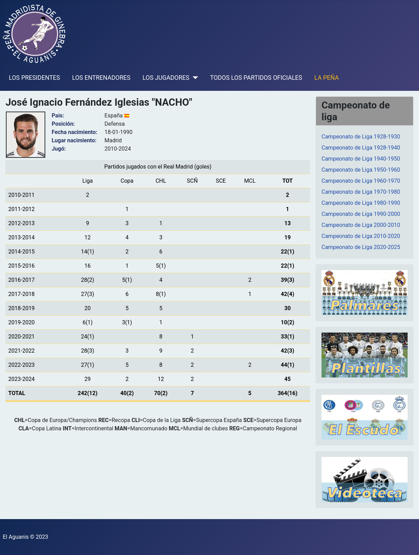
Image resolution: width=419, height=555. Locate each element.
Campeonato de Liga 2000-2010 (361, 225)
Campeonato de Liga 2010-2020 (361, 236)
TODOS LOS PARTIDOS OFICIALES (256, 77)
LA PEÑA (326, 77)
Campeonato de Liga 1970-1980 (361, 192)
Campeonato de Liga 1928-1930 (361, 136)
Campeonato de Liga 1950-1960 (361, 169)
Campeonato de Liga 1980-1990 (361, 203)
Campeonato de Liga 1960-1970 (361, 181)
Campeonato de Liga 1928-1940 (361, 147)
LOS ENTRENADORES (101, 77)
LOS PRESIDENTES (34, 77)
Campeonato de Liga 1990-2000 (361, 214)
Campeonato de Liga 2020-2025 (361, 247)
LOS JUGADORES (165, 77)
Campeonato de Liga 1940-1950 (361, 158)
